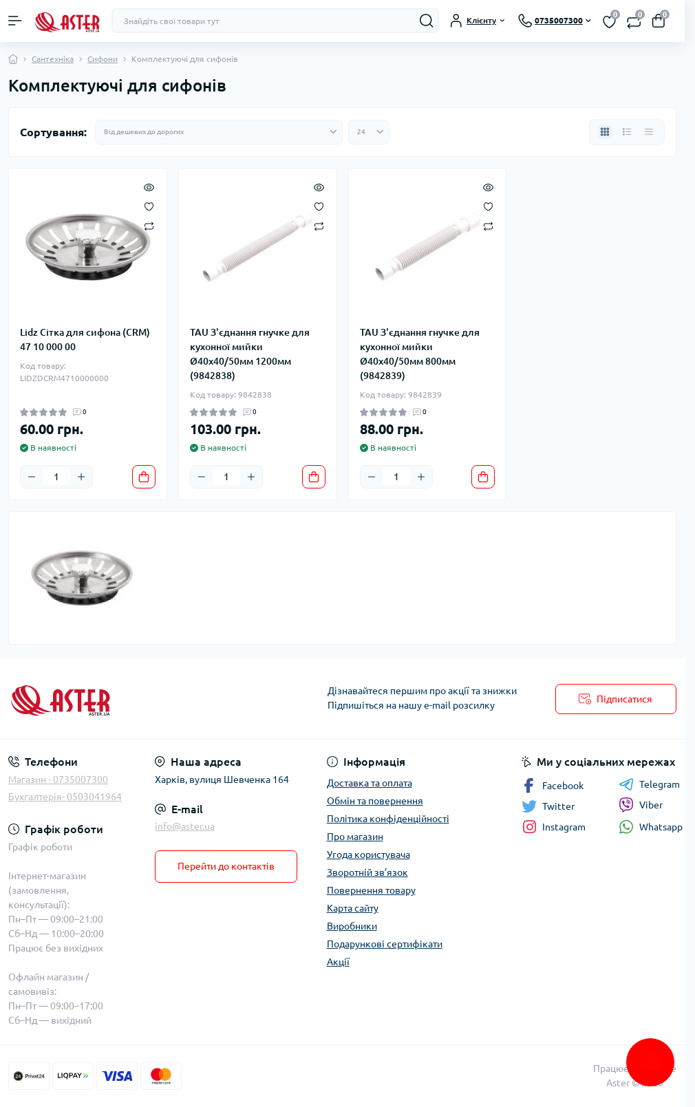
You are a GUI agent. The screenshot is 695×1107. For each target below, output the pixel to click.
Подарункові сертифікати (384, 943)
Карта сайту (352, 908)
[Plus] (81, 477)
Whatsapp (651, 826)
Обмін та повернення (375, 800)
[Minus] (32, 477)
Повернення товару (371, 890)
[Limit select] (368, 132)
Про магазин (355, 836)
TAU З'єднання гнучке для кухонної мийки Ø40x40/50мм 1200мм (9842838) (250, 354)
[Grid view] (605, 132)
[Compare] (149, 225)
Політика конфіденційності (388, 818)
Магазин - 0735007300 (58, 779)
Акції (338, 961)
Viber (641, 805)
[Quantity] (56, 477)
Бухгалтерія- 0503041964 (65, 796)
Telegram (649, 784)
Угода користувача (368, 854)
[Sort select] (219, 132)
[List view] (627, 132)
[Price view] (649, 132)
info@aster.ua (185, 826)
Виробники (352, 926)
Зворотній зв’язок (367, 872)
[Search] (427, 21)
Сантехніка (53, 58)
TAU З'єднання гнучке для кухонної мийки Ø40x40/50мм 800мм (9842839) (420, 354)
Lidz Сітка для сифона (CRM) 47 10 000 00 (85, 339)
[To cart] (144, 476)
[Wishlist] (149, 205)
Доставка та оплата (369, 782)
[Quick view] (149, 186)
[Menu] (15, 20)
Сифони (102, 58)
